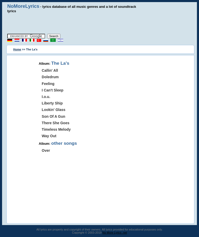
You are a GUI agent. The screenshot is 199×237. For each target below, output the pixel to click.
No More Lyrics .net (114, 232)
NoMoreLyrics (23, 6)
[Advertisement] (99, 23)
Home (17, 49)
